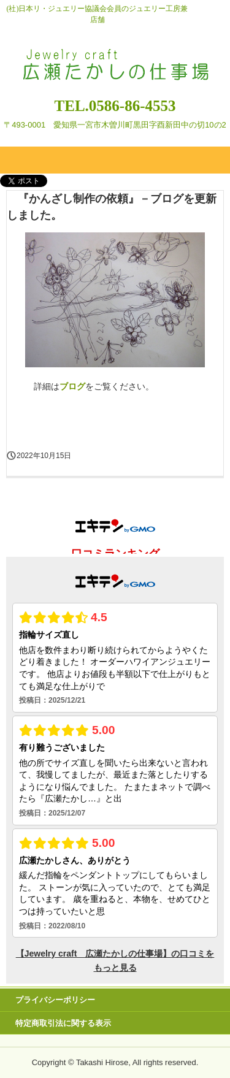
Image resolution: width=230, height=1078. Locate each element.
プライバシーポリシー (55, 999)
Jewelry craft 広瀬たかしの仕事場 (115, 54)
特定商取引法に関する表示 (63, 1023)
